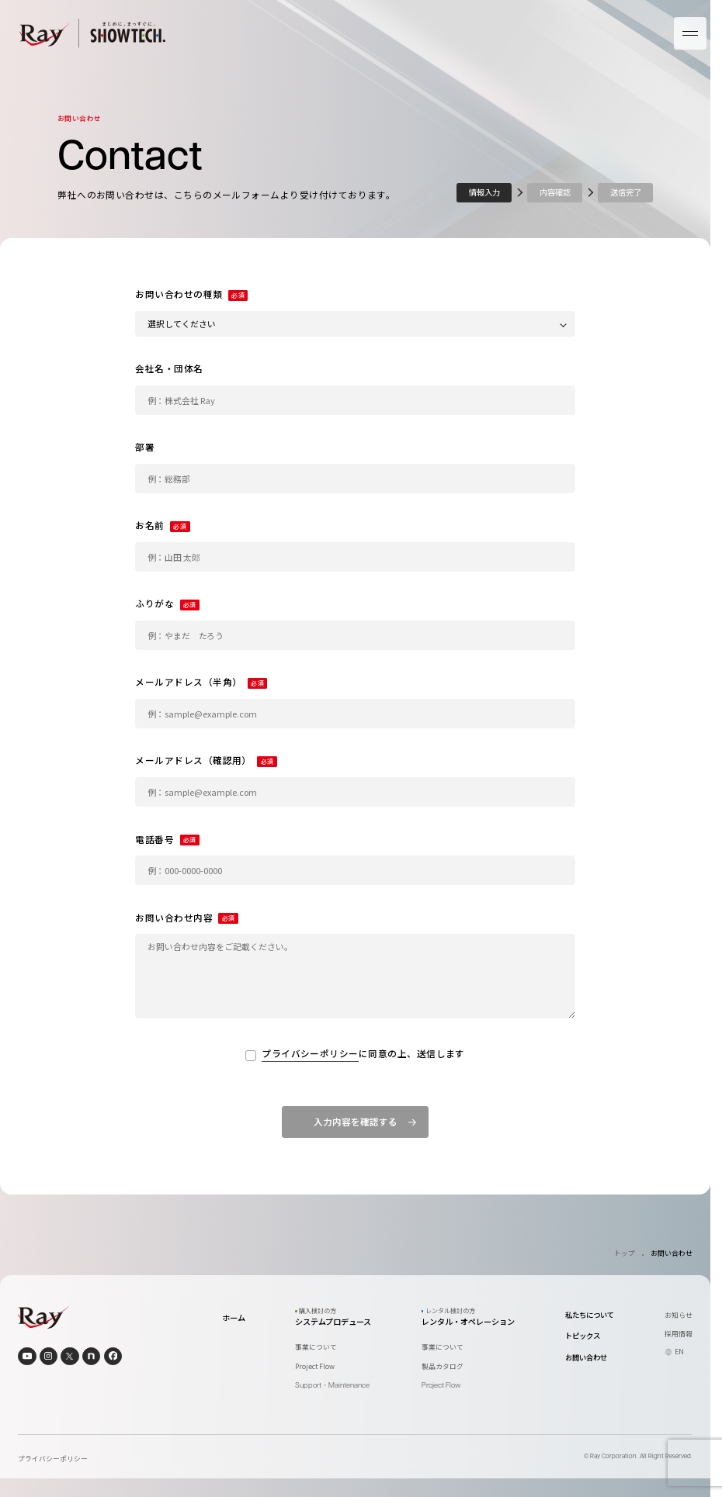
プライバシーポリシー (310, 1054)
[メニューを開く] (690, 33)
